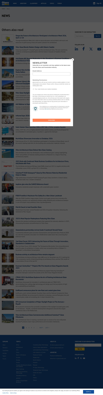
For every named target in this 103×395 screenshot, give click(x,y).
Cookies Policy (6, 393)
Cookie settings (13, 393)
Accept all (88, 391)
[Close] (72, 59)
